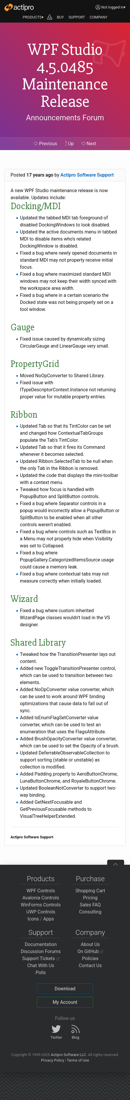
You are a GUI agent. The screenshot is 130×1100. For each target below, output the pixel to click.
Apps (48, 919)
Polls (40, 972)
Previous (45, 143)
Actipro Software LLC (68, 1054)
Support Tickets (40, 958)
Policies (90, 958)
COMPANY (98, 17)
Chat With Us (40, 965)
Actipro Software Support (87, 175)
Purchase (90, 879)
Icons (33, 919)
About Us (90, 944)
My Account (65, 1002)
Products (41, 879)
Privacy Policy (52, 1060)
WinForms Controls (41, 905)
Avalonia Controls (41, 898)
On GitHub (90, 951)
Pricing (90, 898)
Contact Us (90, 965)
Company (90, 932)
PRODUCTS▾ (33, 17)
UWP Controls (40, 912)
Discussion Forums (41, 951)
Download (64, 988)
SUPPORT (77, 17)
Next (88, 143)
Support (40, 932)
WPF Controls (40, 890)
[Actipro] (19, 7)
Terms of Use (78, 1060)
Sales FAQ (90, 905)
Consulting (90, 912)
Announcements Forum (65, 117)
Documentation (41, 944)
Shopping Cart (90, 890)
